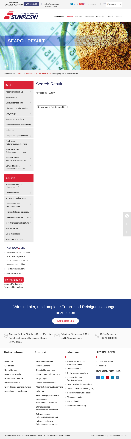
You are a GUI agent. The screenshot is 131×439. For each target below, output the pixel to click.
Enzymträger (11, 114)
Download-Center (105, 361)
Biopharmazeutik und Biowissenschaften (76, 363)
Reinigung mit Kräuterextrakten (65, 73)
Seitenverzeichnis (99, 435)
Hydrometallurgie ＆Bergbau (17, 212)
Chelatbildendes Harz (14, 103)
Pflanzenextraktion (13, 228)
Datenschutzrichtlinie (118, 435)
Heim (20, 73)
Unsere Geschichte (13, 374)
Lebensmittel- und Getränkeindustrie (74, 378)
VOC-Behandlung (13, 234)
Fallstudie (102, 366)
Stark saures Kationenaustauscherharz (47, 401)
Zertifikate (9, 366)
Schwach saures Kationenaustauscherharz (47, 415)
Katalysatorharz (12, 97)
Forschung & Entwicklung (16, 391)
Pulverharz (10, 130)
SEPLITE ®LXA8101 (45, 93)
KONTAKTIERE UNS (13, 280)
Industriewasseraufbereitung (17, 223)
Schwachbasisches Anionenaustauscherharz (47, 422)
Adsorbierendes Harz (43, 73)
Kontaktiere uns (65, 321)
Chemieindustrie (12, 193)
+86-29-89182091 (51, 6)
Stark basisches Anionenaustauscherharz (47, 408)
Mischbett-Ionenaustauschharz (18, 125)
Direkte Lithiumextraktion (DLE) (18, 217)
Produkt (29, 73)
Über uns (9, 361)
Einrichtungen (11, 370)
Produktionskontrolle (14, 378)
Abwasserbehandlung (15, 239)
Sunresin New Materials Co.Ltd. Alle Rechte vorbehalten (46, 435)
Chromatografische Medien (17, 108)
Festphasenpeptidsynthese (17, 136)
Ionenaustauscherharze (15, 119)
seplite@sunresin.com (51, 4)
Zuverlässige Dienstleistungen (18, 387)
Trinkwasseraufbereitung (16, 198)
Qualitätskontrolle (12, 383)
